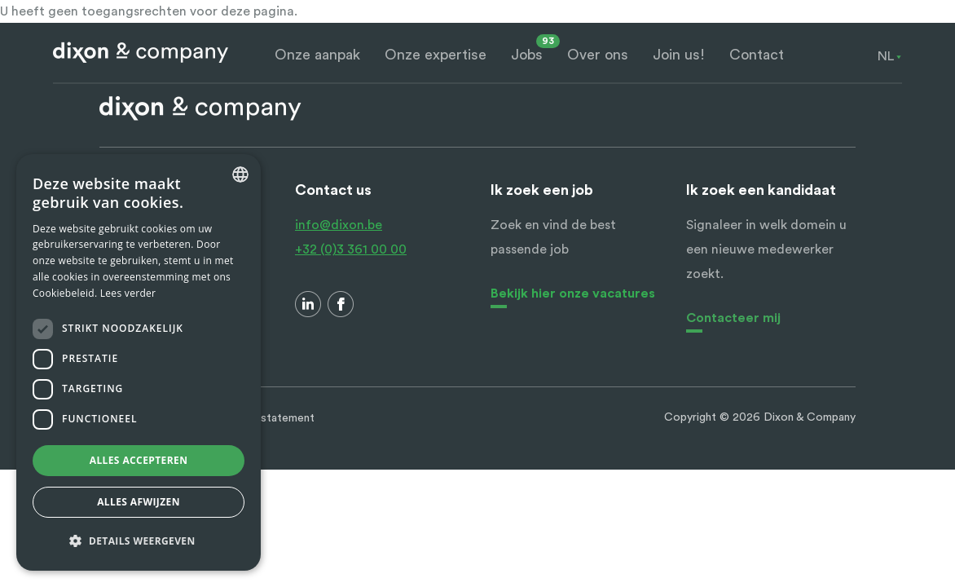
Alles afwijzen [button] (138, 502)
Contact (756, 54)
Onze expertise (435, 54)
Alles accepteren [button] (139, 460)
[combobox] (885, 56)
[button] (138, 541)
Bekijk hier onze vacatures (573, 293)
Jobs (527, 54)
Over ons (597, 54)
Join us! (679, 54)
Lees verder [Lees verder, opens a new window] (128, 293)
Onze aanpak (317, 54)
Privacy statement (267, 418)
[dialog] (138, 362)
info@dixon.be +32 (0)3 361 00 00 (351, 237)
